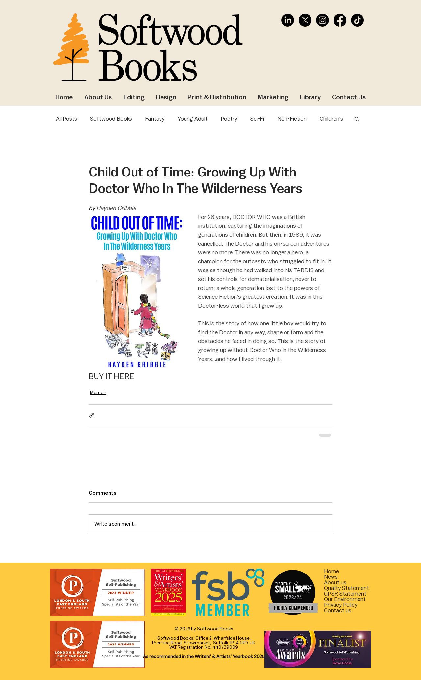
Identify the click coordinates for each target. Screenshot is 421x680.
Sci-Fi (257, 119)
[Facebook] (340, 20)
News (331, 577)
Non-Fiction (292, 119)
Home (331, 571)
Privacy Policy (340, 605)
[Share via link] (92, 415)
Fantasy (154, 119)
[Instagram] (322, 20)
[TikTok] (357, 20)
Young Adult (193, 119)
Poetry (229, 119)
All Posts (66, 119)
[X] (305, 20)
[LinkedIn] (287, 20)
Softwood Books (111, 119)
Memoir (98, 392)
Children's (331, 119)
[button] (357, 118)
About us (335, 582)
